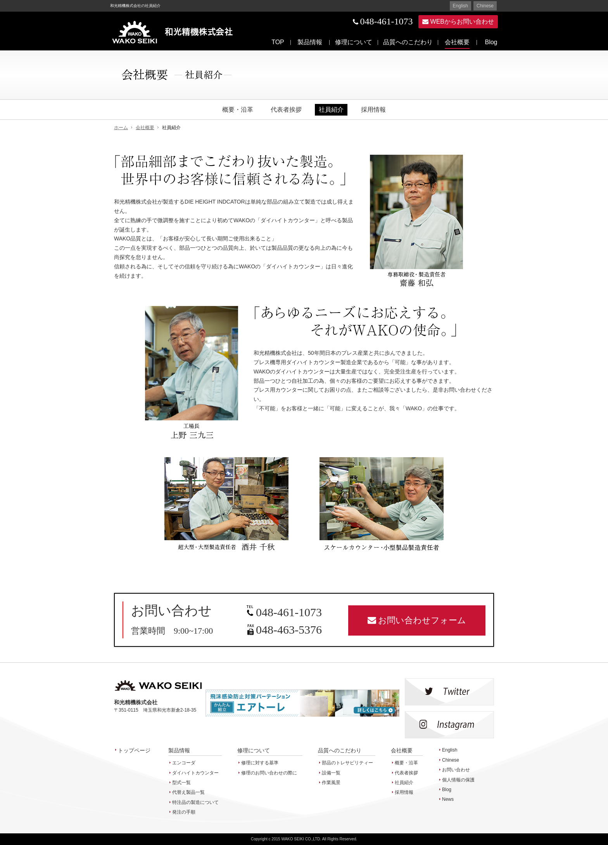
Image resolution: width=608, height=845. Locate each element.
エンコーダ (183, 763)
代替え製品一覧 (188, 792)
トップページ (134, 750)
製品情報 (309, 42)
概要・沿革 (237, 109)
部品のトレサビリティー (347, 763)
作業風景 (331, 782)
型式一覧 (181, 782)
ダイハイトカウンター (195, 773)
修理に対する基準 (259, 763)
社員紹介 (331, 109)
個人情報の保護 (458, 780)
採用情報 (373, 109)
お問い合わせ (456, 769)
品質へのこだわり (408, 42)
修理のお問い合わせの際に (269, 773)
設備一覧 (331, 773)
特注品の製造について (195, 802)
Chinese (485, 6)
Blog (491, 42)
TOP (277, 42)
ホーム (121, 127)
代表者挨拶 (286, 109)
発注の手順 (183, 812)
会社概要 (457, 42)
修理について (353, 42)
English (460, 6)
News (448, 799)
